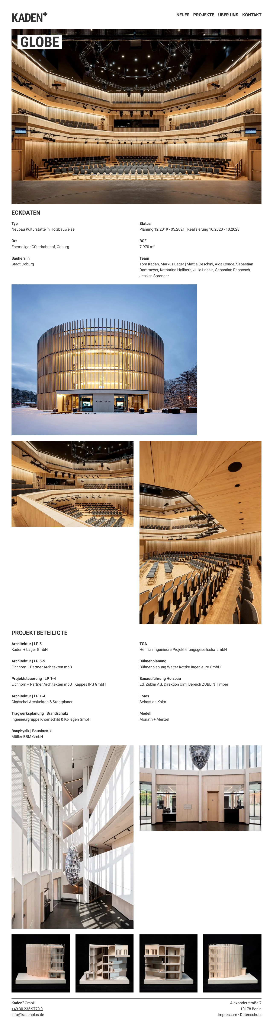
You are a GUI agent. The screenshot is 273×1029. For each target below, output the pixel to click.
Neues (182, 14)
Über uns (228, 14)
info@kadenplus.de (28, 1014)
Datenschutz (250, 1014)
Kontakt (251, 14)
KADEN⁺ (30, 17)
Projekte (203, 14)
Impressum (227, 1014)
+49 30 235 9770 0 (27, 1009)
